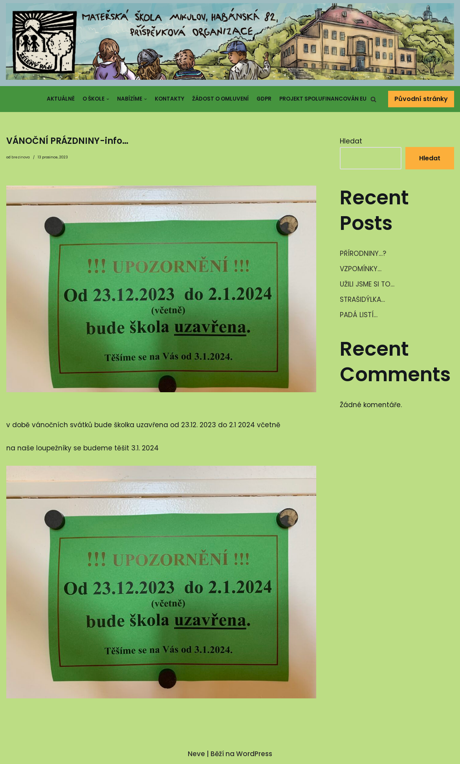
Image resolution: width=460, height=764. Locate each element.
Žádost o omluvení (220, 99)
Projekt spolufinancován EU (323, 99)
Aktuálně (61, 99)
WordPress (254, 753)
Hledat (351, 141)
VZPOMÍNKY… (360, 269)
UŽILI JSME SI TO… (367, 284)
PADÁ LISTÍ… (359, 315)
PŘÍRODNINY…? (363, 253)
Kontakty (169, 99)
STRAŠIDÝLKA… (362, 299)
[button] (373, 99)
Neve (196, 753)
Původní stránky (421, 98)
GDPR (264, 99)
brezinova (20, 157)
